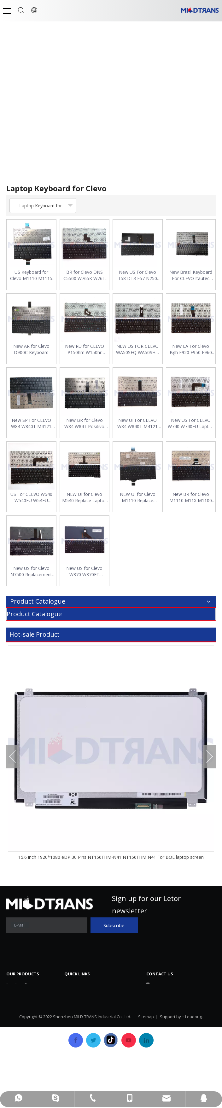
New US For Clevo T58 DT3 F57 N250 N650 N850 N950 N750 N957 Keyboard (137, 275)
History (73, 1003)
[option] (111, 753)
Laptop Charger (25, 1003)
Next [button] (209, 757)
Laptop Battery (24, 1013)
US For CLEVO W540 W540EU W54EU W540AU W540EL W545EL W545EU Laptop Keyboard (31, 497)
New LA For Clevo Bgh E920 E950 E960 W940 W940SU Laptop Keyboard (191, 349)
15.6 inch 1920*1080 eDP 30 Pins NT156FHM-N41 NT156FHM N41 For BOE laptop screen (111, 857)
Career (120, 1013)
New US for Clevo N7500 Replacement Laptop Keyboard (31, 571)
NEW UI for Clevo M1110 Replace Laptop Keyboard (137, 497)
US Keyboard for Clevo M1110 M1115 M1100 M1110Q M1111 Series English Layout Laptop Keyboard (31, 275)
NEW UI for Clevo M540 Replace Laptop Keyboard (84, 497)
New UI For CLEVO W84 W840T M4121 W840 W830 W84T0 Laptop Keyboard (137, 423)
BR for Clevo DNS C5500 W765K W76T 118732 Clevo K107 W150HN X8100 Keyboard (84, 275)
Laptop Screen (23, 984)
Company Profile (83, 994)
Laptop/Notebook (28, 1041)
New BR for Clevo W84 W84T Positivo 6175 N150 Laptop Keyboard (84, 423)
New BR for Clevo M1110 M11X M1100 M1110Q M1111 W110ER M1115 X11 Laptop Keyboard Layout (190, 497)
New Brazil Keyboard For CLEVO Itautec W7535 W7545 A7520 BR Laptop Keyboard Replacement (191, 275)
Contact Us (125, 1022)
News (118, 984)
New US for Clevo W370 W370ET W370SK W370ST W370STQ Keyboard (84, 571)
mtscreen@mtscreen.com (186, 1010)
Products (74, 1013)
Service (72, 1022)
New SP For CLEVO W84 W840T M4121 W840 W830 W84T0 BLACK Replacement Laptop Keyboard (31, 423)
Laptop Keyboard (26, 994)
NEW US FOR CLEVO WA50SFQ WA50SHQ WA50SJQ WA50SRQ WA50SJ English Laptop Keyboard (137, 349)
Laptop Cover (22, 1022)
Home (71, 984)
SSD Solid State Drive (31, 1032)
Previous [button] (12, 757)
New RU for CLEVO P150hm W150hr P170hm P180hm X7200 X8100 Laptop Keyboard (84, 349)
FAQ (116, 1003)
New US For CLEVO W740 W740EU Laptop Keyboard (191, 423)
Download (124, 994)
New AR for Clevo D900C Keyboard (31, 349)
